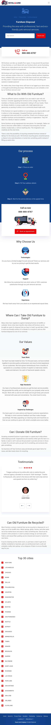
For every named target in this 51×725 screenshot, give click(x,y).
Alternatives (29, 719)
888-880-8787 (29, 53)
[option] (25, 490)
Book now (40, 36)
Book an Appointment (25, 231)
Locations (20, 719)
